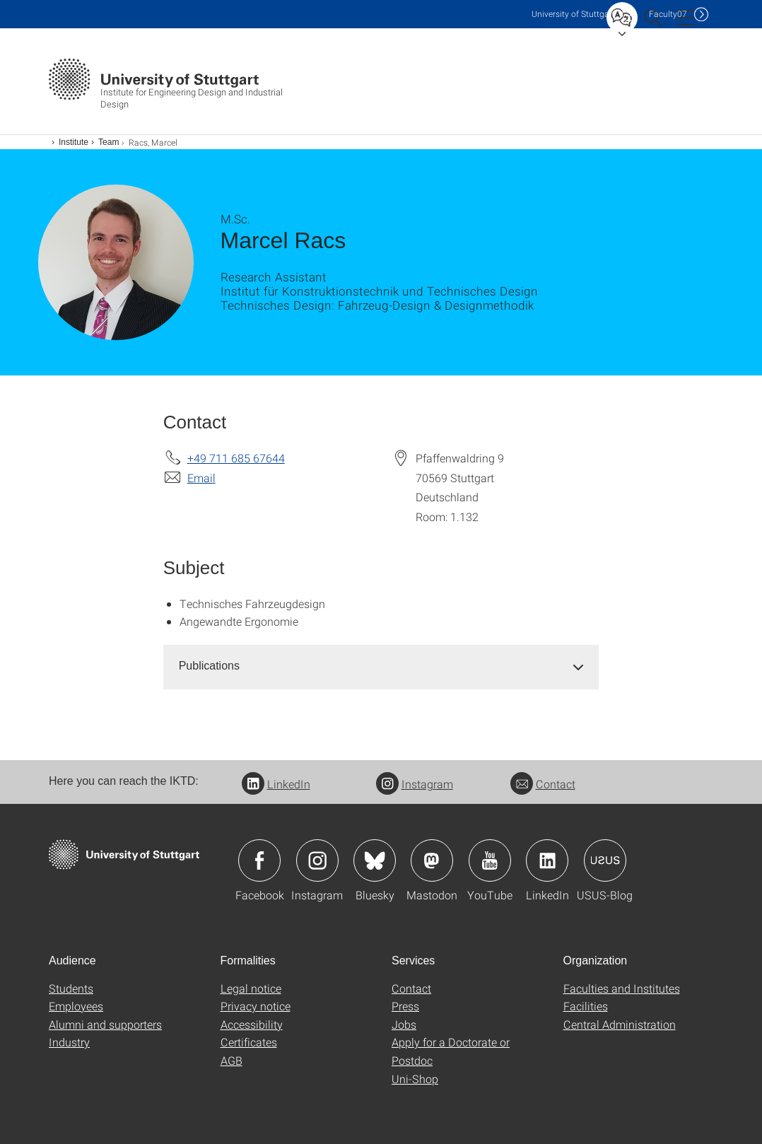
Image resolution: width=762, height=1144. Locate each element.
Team (108, 142)
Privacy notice (256, 1005)
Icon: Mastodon (432, 860)
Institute (73, 142)
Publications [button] (209, 666)
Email (201, 477)
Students (71, 988)
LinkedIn (276, 783)
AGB (231, 1060)
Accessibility (252, 1024)
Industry (69, 1041)
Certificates (249, 1041)
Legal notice (251, 988)
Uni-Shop (415, 1078)
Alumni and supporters (105, 1024)
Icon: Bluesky (374, 860)
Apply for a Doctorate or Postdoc (451, 1051)
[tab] (381, 666)
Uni (573, 13)
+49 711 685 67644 (236, 457)
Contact (542, 783)
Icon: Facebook (259, 860)
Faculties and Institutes (621, 988)
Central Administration (619, 1024)
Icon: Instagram (317, 860)
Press (405, 1005)
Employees (76, 1005)
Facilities (585, 1005)
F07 (668, 13)
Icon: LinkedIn (547, 860)
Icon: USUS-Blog (605, 860)
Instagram (414, 783)
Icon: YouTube (490, 860)
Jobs (404, 1024)
